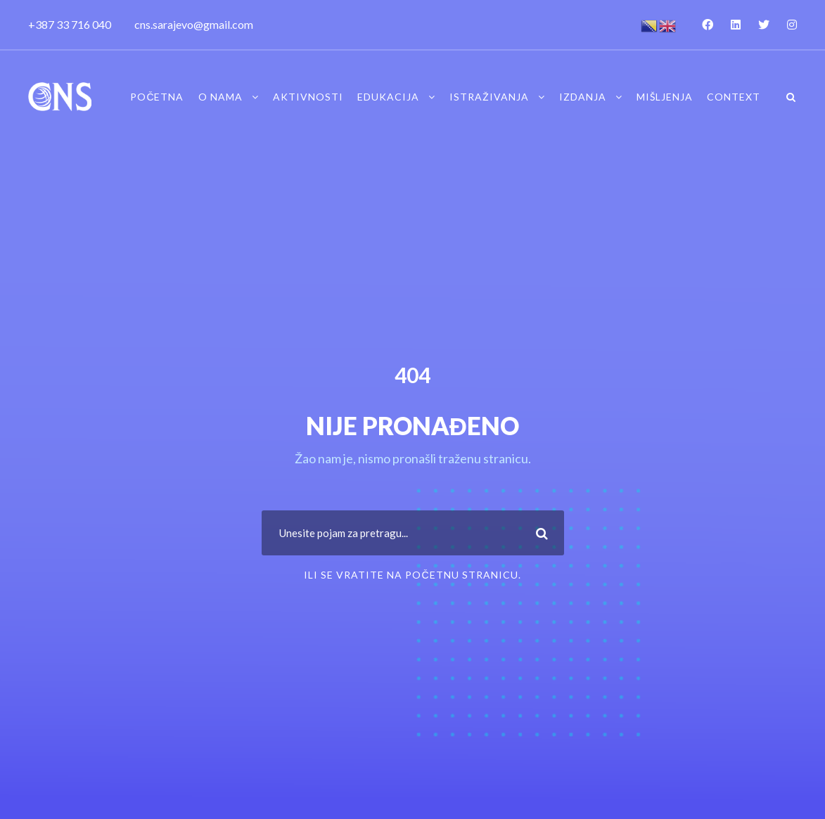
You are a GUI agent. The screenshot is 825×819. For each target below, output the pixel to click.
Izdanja (582, 97)
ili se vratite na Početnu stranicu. (412, 575)
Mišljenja (665, 97)
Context (733, 97)
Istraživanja (489, 97)
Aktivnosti (308, 97)
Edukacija (388, 97)
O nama (220, 97)
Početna (157, 97)
